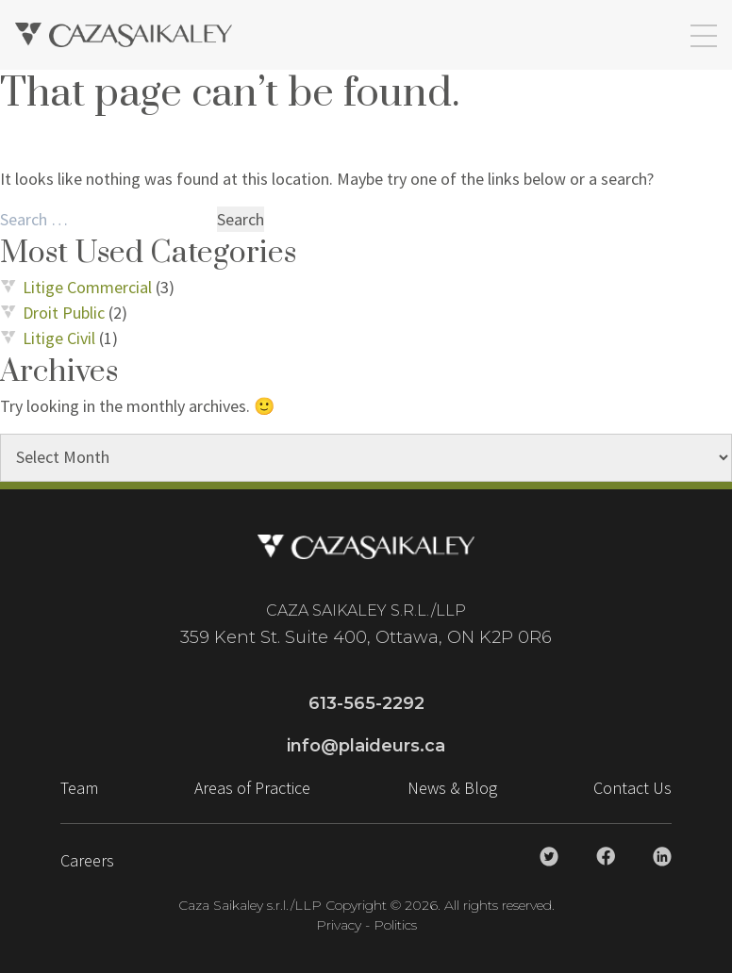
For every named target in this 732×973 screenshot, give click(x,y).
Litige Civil (59, 338)
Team (79, 788)
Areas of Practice (252, 788)
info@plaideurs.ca (366, 745)
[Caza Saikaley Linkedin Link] (662, 856)
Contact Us (632, 788)
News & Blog (452, 788)
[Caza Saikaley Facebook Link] (605, 856)
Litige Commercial (87, 287)
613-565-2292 (366, 703)
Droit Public (64, 312)
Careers (87, 860)
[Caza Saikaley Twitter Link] (549, 856)
